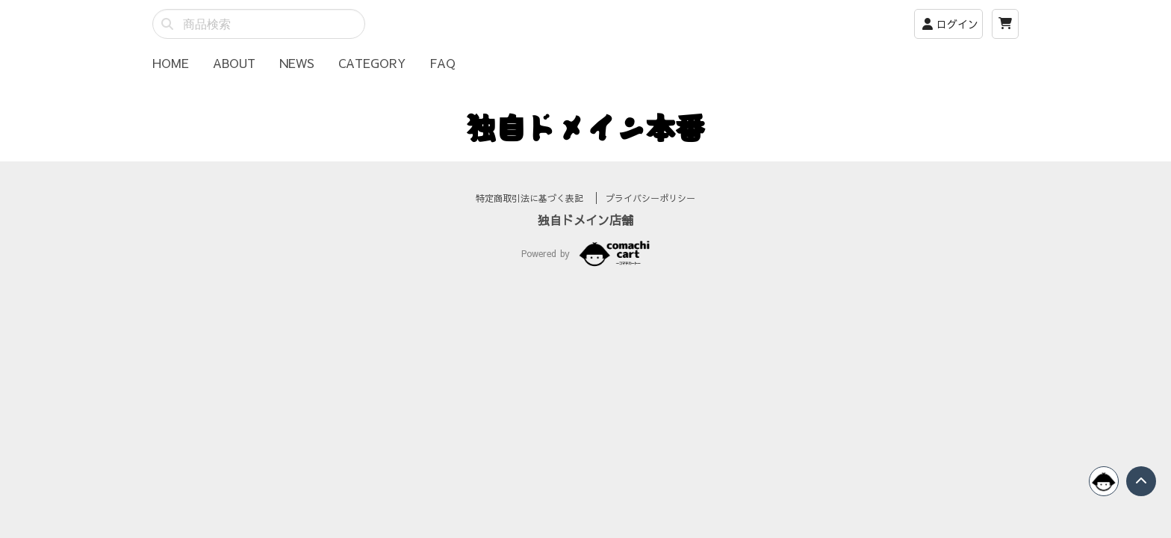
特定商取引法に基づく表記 (531, 216)
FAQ (442, 63)
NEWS (296, 63)
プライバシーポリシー (650, 216)
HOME (170, 63)
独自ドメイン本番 (585, 127)
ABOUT (234, 63)
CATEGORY (372, 63)
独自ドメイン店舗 (585, 237)
